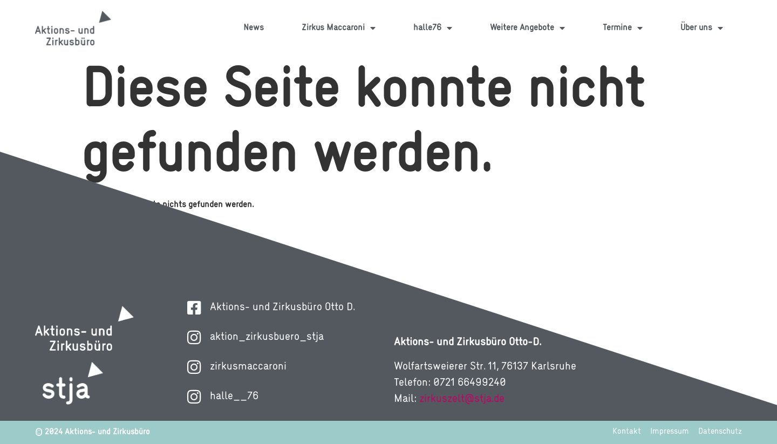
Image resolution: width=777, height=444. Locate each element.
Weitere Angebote (527, 28)
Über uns (701, 28)
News (253, 28)
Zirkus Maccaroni (339, 28)
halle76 (432, 28)
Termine (623, 28)
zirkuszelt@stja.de (462, 399)
